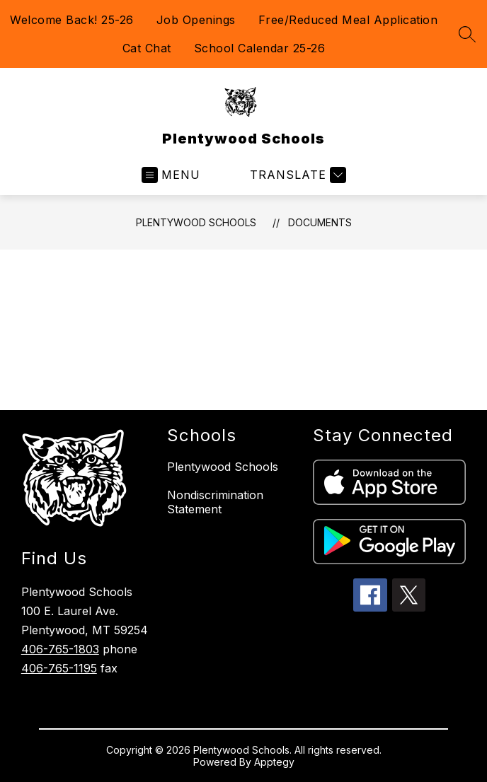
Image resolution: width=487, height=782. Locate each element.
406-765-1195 (59, 668)
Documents (320, 222)
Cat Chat (146, 48)
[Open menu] (171, 175)
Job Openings (196, 20)
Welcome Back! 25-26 (72, 20)
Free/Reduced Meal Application (348, 20)
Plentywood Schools (196, 222)
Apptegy (274, 762)
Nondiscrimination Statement (215, 502)
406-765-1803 (60, 649)
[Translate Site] (296, 175)
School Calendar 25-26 (260, 48)
